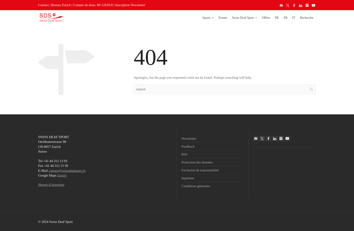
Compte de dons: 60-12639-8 (93, 5)
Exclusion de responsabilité (200, 170)
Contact (43, 5)
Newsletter (189, 138)
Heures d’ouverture (51, 184)
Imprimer (188, 178)
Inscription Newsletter (130, 5)
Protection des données (197, 162)
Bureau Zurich (61, 5)
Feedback (188, 146)
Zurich (61, 175)
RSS (185, 154)
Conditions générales (196, 186)
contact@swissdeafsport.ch (67, 170)
